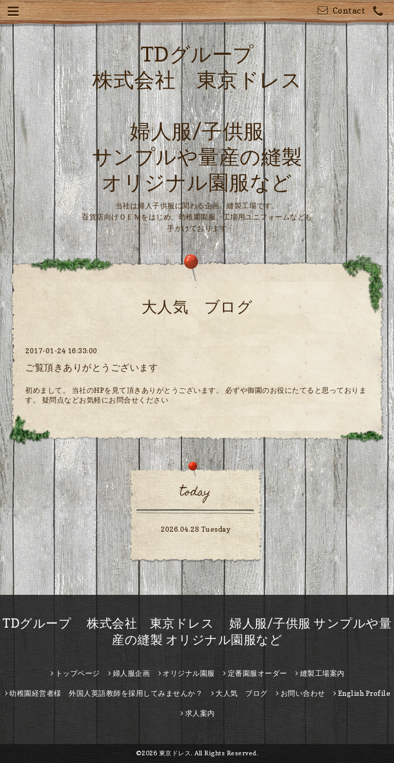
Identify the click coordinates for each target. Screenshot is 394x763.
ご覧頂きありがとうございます (91, 367)
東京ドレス (175, 753)
